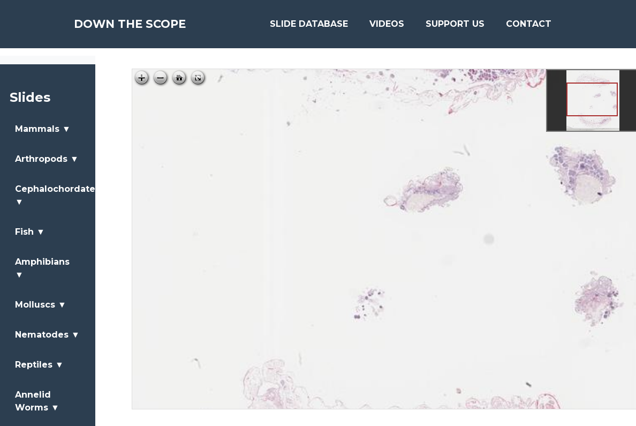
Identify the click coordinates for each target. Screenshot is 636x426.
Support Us (455, 28)
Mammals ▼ (43, 129)
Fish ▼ (30, 232)
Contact (528, 28)
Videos (386, 28)
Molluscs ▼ (40, 305)
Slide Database (309, 28)
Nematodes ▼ (47, 335)
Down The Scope (147, 28)
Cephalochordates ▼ (54, 195)
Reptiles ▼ (39, 365)
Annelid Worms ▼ (37, 401)
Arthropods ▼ (47, 159)
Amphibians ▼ (42, 268)
